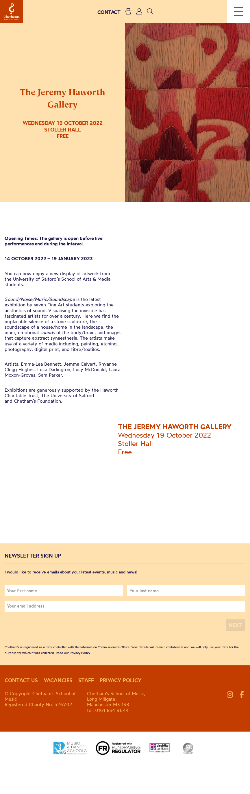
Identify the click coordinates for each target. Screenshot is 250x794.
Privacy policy (121, 680)
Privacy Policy (80, 653)
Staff (86, 680)
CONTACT (109, 12)
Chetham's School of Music (11, 11)
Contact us (21, 680)
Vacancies (58, 680)
